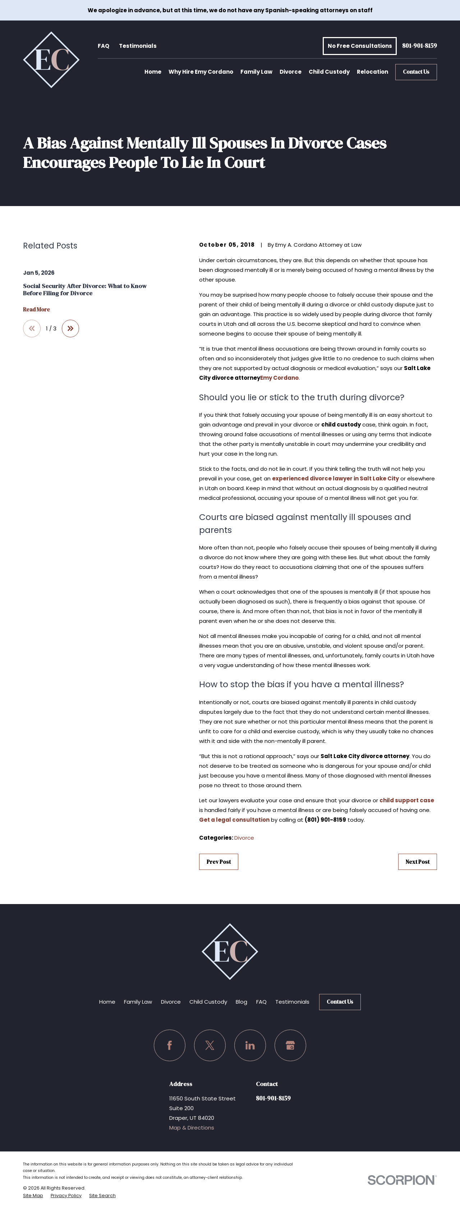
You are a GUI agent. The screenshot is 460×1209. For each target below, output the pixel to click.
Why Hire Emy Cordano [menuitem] (201, 72)
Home (107, 1001)
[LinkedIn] (250, 1045)
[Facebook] (169, 1045)
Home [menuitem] (152, 72)
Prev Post (219, 862)
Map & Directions (191, 1127)
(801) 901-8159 (325, 820)
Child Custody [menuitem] (329, 72)
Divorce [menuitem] (291, 72)
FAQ (103, 46)
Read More (36, 310)
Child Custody (208, 1001)
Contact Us (416, 72)
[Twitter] (210, 1045)
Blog (241, 1001)
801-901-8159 (419, 46)
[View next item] (70, 328)
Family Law (138, 1001)
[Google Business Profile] (290, 1045)
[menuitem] (33, 1195)
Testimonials (138, 46)
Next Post (417, 862)
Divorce (244, 837)
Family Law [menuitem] (256, 72)
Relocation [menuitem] (372, 72)
